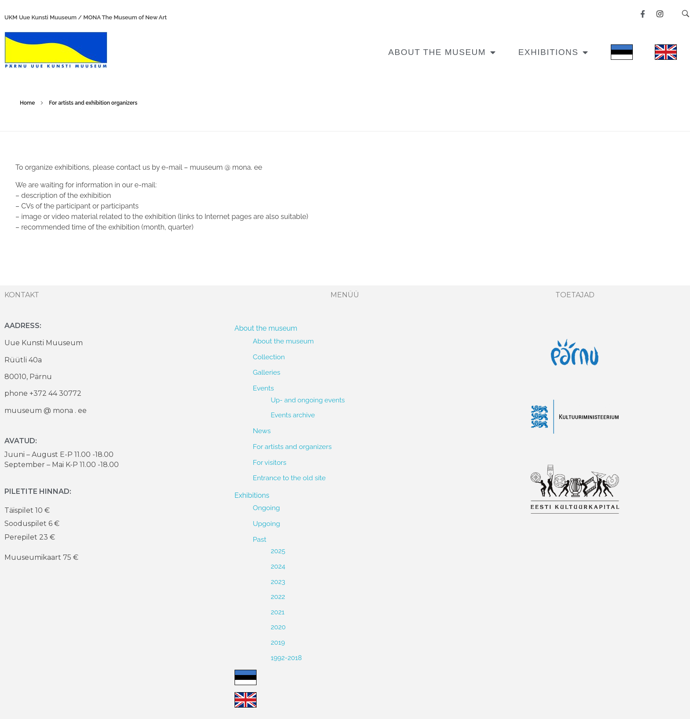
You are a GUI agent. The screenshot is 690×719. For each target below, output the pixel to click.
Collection (269, 357)
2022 (278, 597)
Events (263, 388)
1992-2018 (286, 658)
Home (27, 103)
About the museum (442, 52)
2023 (278, 582)
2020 (278, 627)
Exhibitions (553, 52)
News (262, 431)
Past (260, 539)
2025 (278, 551)
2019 (278, 642)
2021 (277, 612)
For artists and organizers (292, 446)
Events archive (293, 415)
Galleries (267, 372)
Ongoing (266, 508)
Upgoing (266, 523)
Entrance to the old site (289, 478)
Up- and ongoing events (308, 400)
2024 (278, 566)
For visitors (269, 462)
